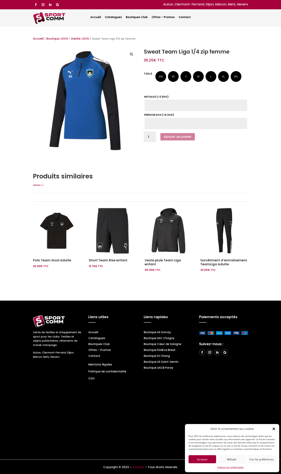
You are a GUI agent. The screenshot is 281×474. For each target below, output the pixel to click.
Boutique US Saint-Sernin (161, 362)
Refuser (231, 459)
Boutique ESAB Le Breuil (159, 350)
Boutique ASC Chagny (159, 338)
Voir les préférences (261, 459)
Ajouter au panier (178, 136)
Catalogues (113, 17)
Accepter (202, 459)
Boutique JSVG (57, 39)
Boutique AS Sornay (157, 332)
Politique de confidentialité (230, 467)
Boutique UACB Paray (158, 368)
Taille (148, 73)
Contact (185, 17)
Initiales (156, 97)
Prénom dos (159, 115)
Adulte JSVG (80, 39)
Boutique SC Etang (157, 356)
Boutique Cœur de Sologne (162, 344)
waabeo (138, 467)
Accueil (95, 17)
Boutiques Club (137, 17)
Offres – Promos (163, 17)
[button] (274, 429)
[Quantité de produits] (150, 136)
